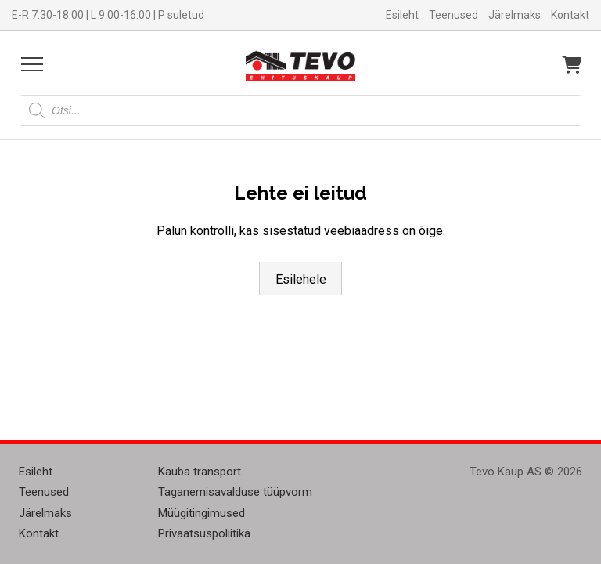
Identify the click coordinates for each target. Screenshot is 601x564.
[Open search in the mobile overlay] (300, 110)
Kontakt (570, 15)
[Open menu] (32, 64)
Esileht (402, 15)
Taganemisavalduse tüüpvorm (235, 492)
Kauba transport (199, 472)
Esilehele (300, 279)
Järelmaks (514, 15)
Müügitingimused (201, 513)
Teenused (453, 15)
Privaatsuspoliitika (204, 533)
